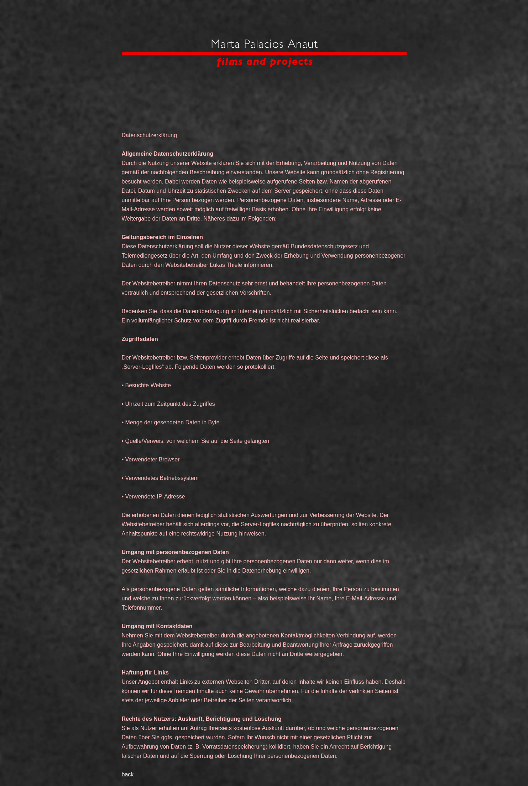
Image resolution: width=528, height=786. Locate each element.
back (128, 774)
